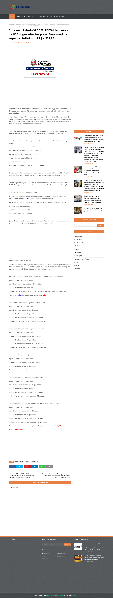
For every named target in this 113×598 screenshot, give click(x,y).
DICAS (27, 462)
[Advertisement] (40, 92)
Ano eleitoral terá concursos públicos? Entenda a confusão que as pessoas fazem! (94, 558)
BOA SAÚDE (78, 236)
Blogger (76, 595)
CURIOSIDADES (79, 242)
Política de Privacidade (45, 557)
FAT (27, 198)
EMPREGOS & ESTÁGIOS (82, 259)
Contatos (60, 556)
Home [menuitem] (12, 16)
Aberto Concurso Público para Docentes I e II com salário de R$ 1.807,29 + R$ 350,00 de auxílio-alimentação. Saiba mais (94, 171)
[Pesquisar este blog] (85, 225)
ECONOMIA (21, 24)
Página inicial (13, 24)
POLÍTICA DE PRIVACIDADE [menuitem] (55, 16)
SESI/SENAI (78, 269)
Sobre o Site (61, 553)
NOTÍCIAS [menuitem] (31, 16)
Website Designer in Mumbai (54, 595)
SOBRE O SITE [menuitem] (20, 16)
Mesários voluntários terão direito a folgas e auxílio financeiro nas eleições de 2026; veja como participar (92, 199)
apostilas (18, 295)
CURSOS (77, 246)
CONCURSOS (19, 462)
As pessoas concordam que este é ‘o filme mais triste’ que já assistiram (93, 210)
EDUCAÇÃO (78, 256)
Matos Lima (13, 43)
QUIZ (76, 262)
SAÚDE (77, 265)
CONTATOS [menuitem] (41, 16)
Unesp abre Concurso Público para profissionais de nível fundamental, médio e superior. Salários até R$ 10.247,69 (94, 139)
